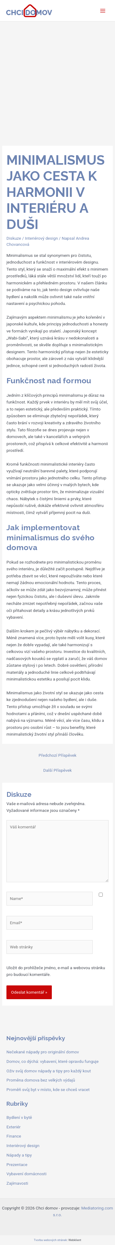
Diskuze (13, 238)
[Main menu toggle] (103, 10)
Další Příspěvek (57, 770)
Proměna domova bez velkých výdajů (40, 1080)
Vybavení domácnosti (26, 1173)
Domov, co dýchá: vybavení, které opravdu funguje (52, 1061)
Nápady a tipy (19, 1155)
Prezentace (16, 1164)
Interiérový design (41, 238)
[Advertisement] (57, 81)
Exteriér (13, 1126)
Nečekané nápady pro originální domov (42, 1051)
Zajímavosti (17, 1183)
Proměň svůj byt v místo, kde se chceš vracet (48, 1089)
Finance (13, 1136)
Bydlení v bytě (19, 1117)
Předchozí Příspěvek (57, 755)
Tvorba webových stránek (50, 1240)
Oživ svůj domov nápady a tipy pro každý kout (48, 1070)
